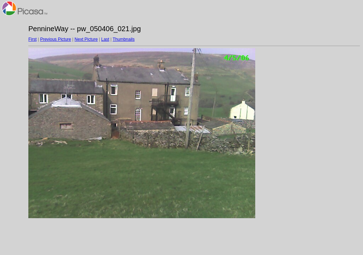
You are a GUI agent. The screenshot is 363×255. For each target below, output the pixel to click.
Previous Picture (55, 39)
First (32, 39)
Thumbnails (124, 39)
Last (105, 39)
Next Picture (85, 39)
